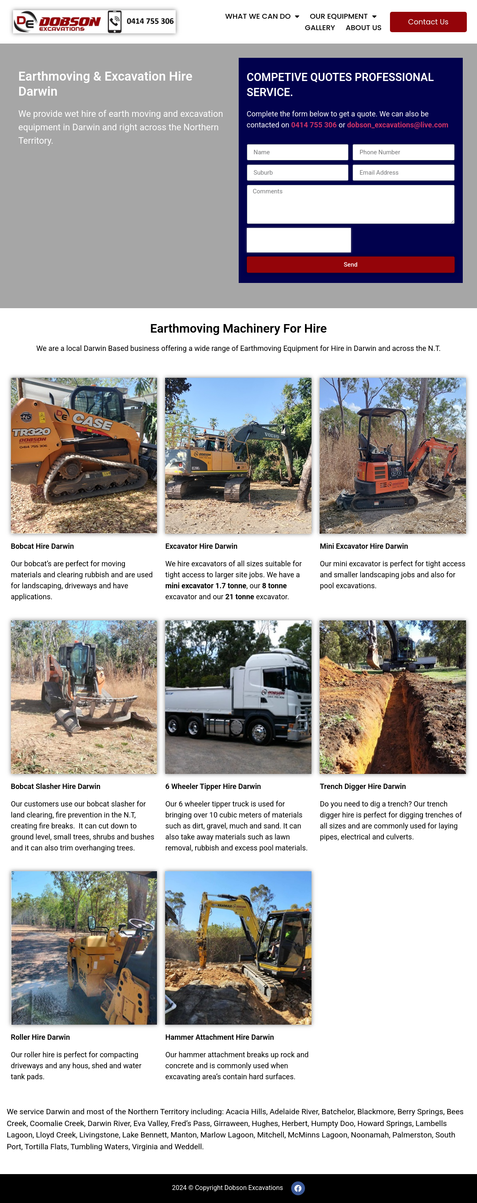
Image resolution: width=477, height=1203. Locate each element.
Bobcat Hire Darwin (42, 546)
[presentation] (299, 240)
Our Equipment (343, 16)
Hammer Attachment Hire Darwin (219, 1037)
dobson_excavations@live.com (397, 125)
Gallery (320, 27)
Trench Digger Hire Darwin (363, 786)
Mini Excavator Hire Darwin (364, 546)
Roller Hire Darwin (40, 1037)
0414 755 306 (314, 125)
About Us (364, 27)
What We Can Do (262, 16)
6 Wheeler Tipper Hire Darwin (213, 786)
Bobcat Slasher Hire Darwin (56, 786)
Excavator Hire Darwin (201, 546)
